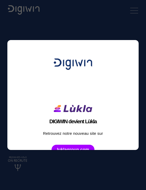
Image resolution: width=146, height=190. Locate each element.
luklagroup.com (73, 149)
